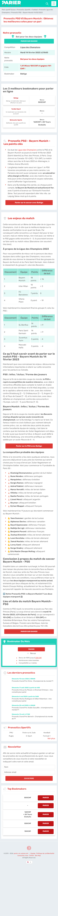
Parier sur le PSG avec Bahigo (29, 446)
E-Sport (29, 736)
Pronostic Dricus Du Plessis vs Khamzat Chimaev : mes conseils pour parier (32, 691)
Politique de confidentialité (45, 853)
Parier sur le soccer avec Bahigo (29, 203)
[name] (29, 767)
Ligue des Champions (30, 47)
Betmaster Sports (16, 120)
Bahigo (16, 98)
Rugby (11, 736)
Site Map (38, 855)
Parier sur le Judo (29, 733)
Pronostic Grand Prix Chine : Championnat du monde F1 (32, 681)
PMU (11, 733)
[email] (29, 772)
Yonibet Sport (16, 109)
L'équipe (32, 853)
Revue (31, 653)
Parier (31, 649)
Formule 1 (46, 736)
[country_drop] (31, 862)
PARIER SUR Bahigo (29, 41)
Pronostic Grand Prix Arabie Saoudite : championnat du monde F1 (32, 709)
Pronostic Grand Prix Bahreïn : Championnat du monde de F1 (32, 718)
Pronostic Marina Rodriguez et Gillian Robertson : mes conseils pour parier (32, 700)
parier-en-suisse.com (21, 853)
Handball (46, 733)
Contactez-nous (22, 855)
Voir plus (51, 738)
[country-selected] (28, 862)
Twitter (31, 855)
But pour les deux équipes (32, 59)
